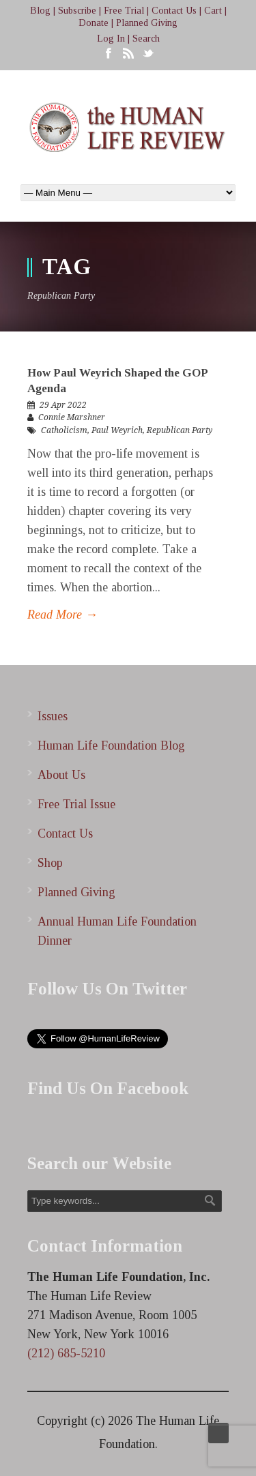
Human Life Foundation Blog (111, 745)
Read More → (62, 614)
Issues (53, 716)
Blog (40, 10)
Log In (111, 38)
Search (146, 38)
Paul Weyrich (117, 430)
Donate (94, 23)
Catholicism (64, 430)
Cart (213, 10)
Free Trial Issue (76, 804)
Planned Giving (146, 23)
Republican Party (179, 430)
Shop (50, 863)
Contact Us (174, 10)
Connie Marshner (71, 417)
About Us (61, 775)
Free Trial (124, 10)
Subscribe (77, 10)
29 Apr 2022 (63, 405)
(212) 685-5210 (66, 1353)
